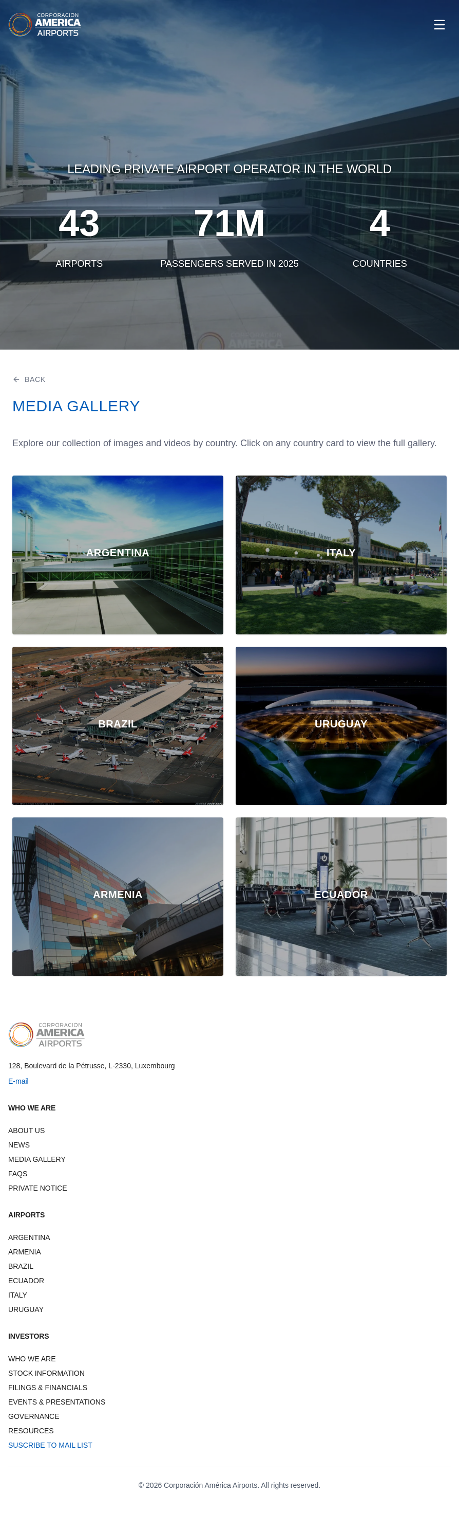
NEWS (19, 1145)
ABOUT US (26, 1130)
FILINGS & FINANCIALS (47, 1387)
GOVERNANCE (34, 1416)
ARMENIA (24, 1252)
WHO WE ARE (32, 1359)
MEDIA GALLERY (37, 1159)
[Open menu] (439, 24)
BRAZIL (20, 1266)
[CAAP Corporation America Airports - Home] (45, 24)
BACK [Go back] (29, 379)
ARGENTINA (29, 1237)
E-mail (18, 1081)
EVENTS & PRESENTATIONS (56, 1402)
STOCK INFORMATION (46, 1373)
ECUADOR (26, 1281)
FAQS (17, 1174)
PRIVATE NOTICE (37, 1188)
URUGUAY (26, 1309)
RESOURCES (31, 1431)
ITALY (17, 1295)
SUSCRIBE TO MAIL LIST (50, 1445)
